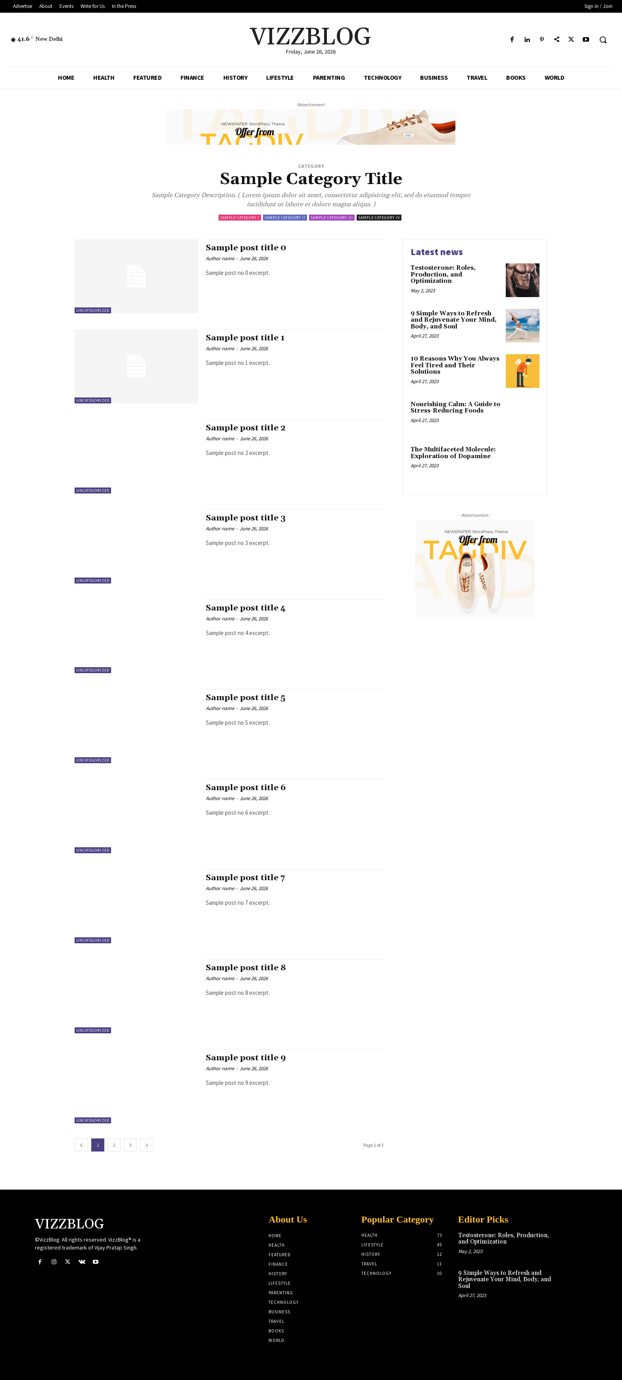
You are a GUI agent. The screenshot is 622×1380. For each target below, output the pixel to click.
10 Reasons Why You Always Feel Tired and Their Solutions (455, 365)
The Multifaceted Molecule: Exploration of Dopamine (453, 453)
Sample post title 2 (246, 428)
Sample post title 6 (246, 788)
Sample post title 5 (246, 698)
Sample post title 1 (246, 338)
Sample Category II (285, 218)
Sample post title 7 (246, 878)
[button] (602, 39)
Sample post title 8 (246, 968)
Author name (220, 258)
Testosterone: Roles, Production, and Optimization (443, 274)
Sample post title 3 (246, 518)
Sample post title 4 (246, 608)
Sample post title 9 (246, 1058)
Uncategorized (92, 310)
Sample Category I (240, 218)
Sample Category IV (379, 218)
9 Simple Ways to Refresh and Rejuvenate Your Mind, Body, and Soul (454, 320)
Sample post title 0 (246, 248)
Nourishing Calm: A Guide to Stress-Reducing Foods (455, 408)
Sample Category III (332, 218)
